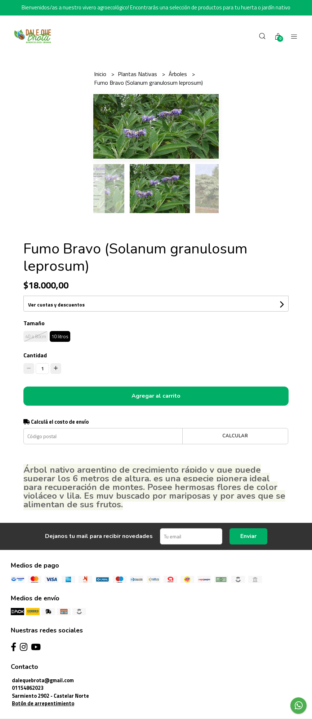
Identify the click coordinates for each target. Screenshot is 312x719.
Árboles (178, 74)
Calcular (235, 436)
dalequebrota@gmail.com (43, 680)
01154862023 (28, 688)
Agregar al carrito (156, 396)
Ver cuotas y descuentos (56, 304)
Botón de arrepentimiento (43, 703)
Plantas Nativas (138, 74)
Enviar (248, 536)
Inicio (101, 74)
